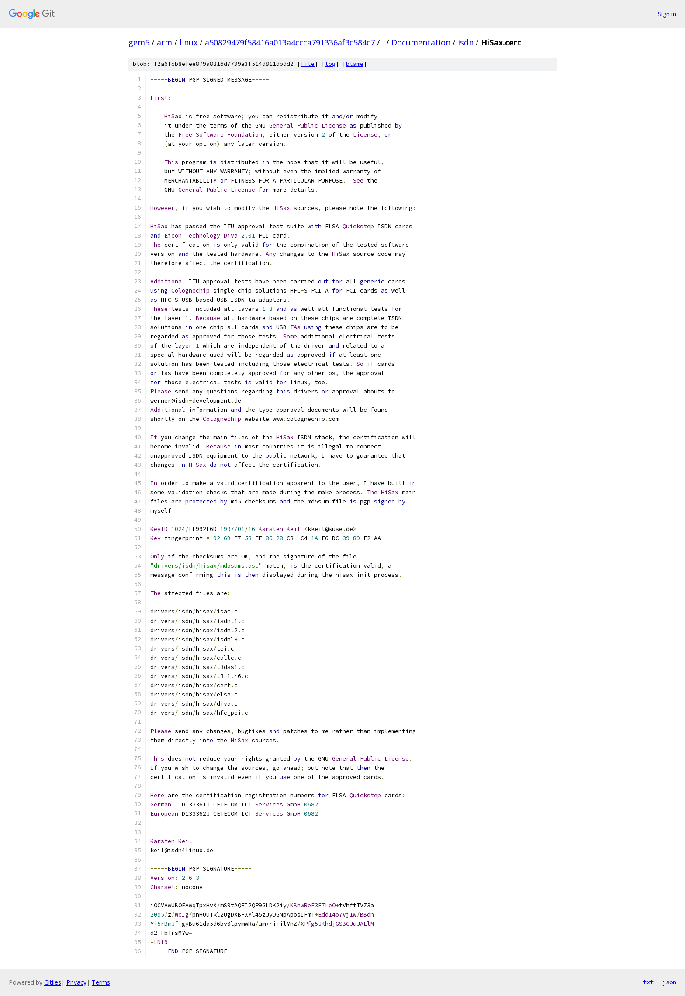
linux (188, 42)
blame (354, 64)
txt (648, 982)
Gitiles (52, 982)
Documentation (420, 42)
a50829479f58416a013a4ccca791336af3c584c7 (290, 42)
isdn (466, 42)
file (308, 64)
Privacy (76, 982)
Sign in (667, 14)
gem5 (138, 42)
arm (164, 42)
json (669, 982)
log (330, 64)
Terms (101, 982)
